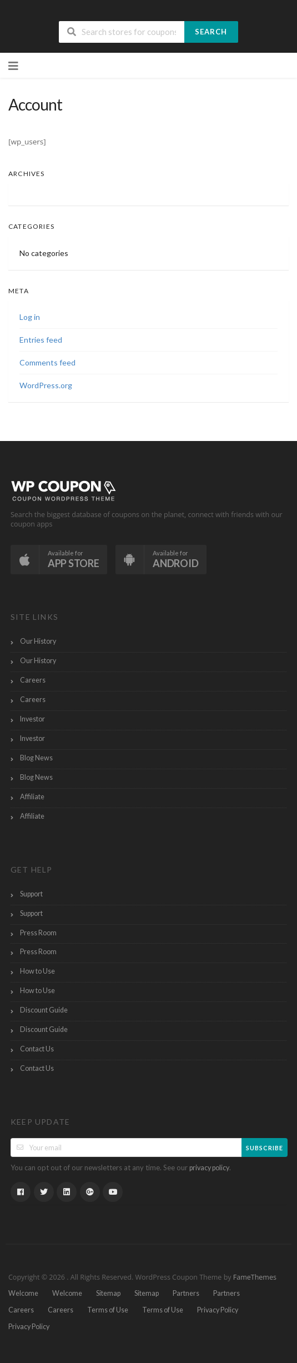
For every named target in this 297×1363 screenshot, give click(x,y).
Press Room (38, 933)
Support (31, 894)
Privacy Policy (217, 1310)
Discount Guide (44, 1010)
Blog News (36, 758)
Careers (33, 680)
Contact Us (37, 1049)
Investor (32, 719)
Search (211, 31)
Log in (29, 317)
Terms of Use (107, 1310)
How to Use (37, 971)
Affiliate (32, 797)
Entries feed (40, 339)
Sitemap (108, 1293)
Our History (38, 641)
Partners (186, 1293)
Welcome (23, 1293)
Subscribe (264, 1147)
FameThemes (254, 1277)
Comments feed (47, 362)
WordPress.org (45, 385)
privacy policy (209, 1168)
